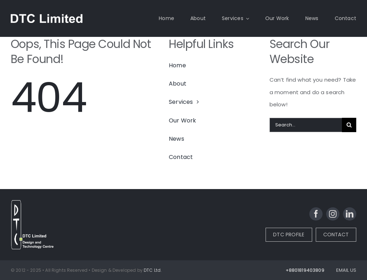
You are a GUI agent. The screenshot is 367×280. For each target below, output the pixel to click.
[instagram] (332, 214)
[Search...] (306, 125)
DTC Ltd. (153, 270)
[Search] (349, 125)
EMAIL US (346, 270)
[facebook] (316, 214)
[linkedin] (349, 214)
